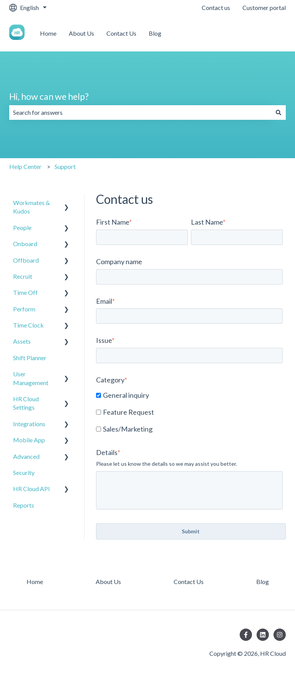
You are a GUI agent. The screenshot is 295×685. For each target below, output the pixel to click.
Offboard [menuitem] (26, 260)
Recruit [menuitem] (22, 276)
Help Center (25, 166)
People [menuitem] (22, 227)
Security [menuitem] (24, 472)
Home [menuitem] (35, 581)
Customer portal (264, 7)
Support (65, 166)
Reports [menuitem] (23, 505)
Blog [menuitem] (262, 581)
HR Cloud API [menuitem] (31, 488)
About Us (81, 33)
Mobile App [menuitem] (29, 439)
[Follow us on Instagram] (279, 635)
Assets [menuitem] (22, 341)
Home (48, 33)
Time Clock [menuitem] (28, 325)
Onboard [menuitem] (25, 243)
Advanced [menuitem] (26, 456)
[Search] (278, 112)
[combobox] (140, 112)
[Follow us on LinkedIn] (263, 635)
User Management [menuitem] (30, 378)
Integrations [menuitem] (29, 423)
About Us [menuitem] (108, 581)
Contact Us (121, 33)
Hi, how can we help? (49, 96)
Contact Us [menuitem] (189, 581)
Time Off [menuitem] (25, 292)
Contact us (216, 7)
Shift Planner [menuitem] (29, 357)
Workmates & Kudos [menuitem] (31, 207)
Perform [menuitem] (24, 309)
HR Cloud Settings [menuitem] (26, 403)
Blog (155, 33)
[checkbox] (189, 412)
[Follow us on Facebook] (246, 635)
